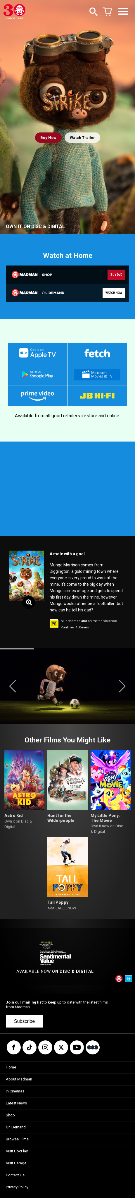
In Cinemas (15, 1091)
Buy (48, 137)
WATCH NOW (113, 292)
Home (11, 1067)
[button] (13, 686)
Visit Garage (16, 1163)
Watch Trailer (82, 137)
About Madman (19, 1079)
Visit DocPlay (17, 1151)
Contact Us (15, 1175)
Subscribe (24, 1021)
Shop (10, 1115)
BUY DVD (116, 274)
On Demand (16, 1127)
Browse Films (17, 1139)
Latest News (16, 1103)
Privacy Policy (17, 1187)
